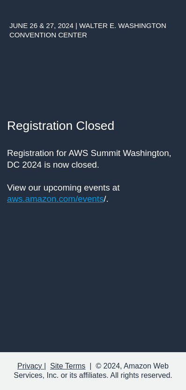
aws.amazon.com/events (55, 199)
